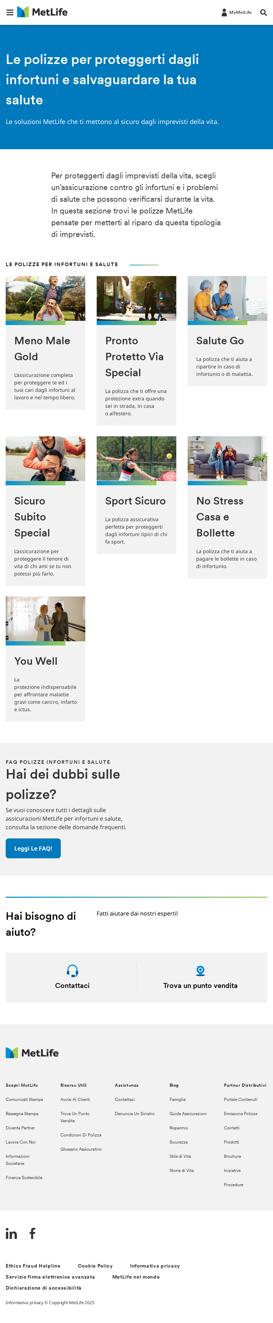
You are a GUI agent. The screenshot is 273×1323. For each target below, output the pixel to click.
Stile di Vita (180, 1157)
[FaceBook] (32, 1234)
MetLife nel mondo (136, 1277)
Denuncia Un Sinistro (135, 1114)
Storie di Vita (182, 1171)
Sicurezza (179, 1142)
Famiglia (178, 1100)
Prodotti (231, 1142)
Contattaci (125, 1100)
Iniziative (232, 1171)
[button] (10, 12)
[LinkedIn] (11, 1234)
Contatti (232, 1128)
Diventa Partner (20, 1128)
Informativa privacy (155, 1266)
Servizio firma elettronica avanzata (50, 1277)
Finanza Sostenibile (24, 1178)
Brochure (232, 1157)
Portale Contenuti (240, 1100)
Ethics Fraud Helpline (33, 1266)
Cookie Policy (95, 1266)
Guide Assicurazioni (188, 1114)
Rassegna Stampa (22, 1114)
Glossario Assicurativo (81, 1150)
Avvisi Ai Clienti (75, 1100)
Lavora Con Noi (21, 1142)
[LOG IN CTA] (236, 12)
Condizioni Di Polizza (80, 1135)
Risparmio (179, 1128)
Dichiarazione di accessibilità (44, 1288)
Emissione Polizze (240, 1114)
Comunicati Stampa (24, 1100)
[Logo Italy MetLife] (32, 1056)
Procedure (233, 1185)
